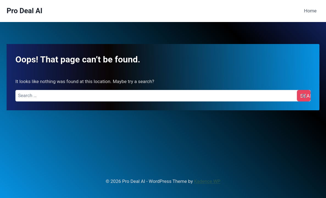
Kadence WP (207, 181)
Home (310, 10)
